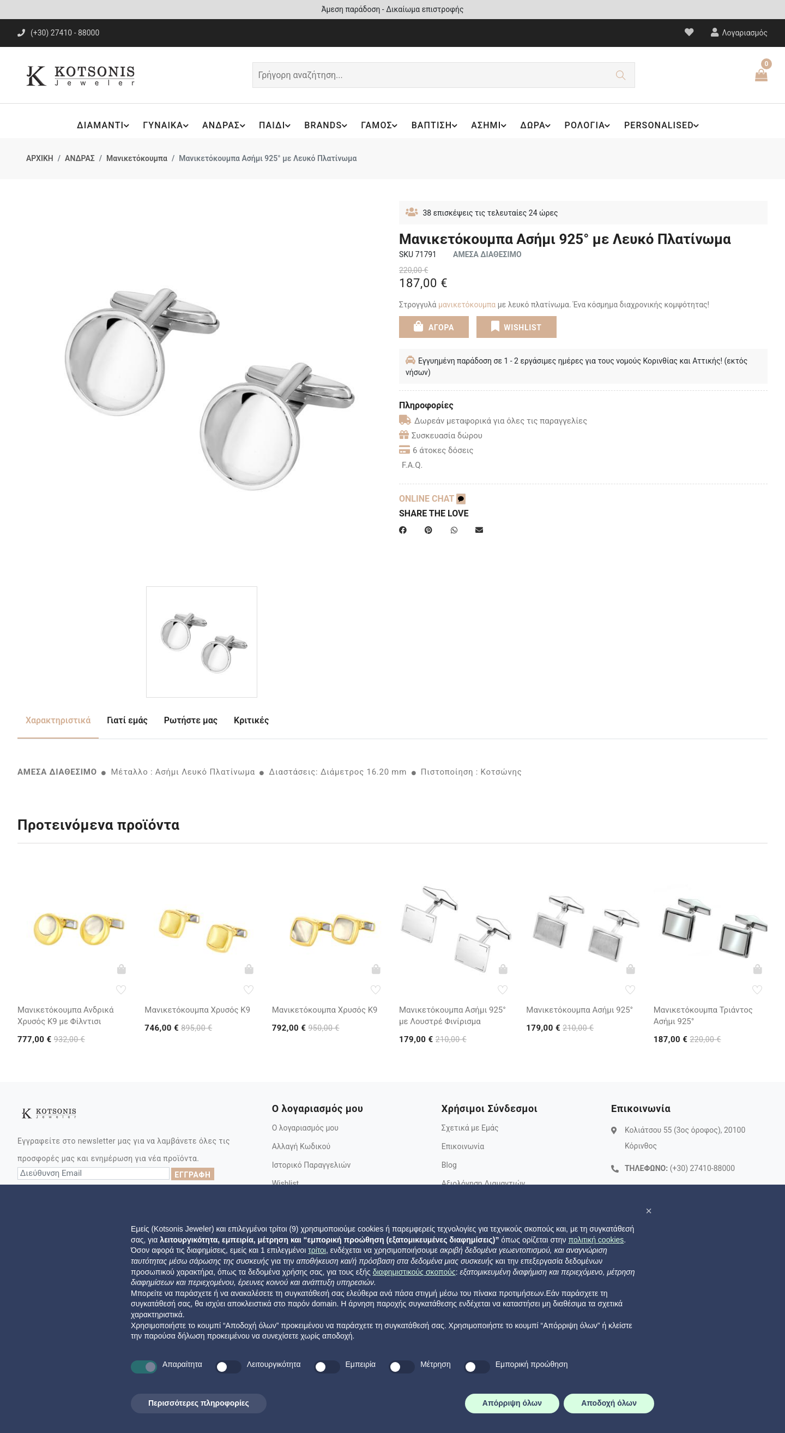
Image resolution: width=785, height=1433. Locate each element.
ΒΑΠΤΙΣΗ (435, 125)
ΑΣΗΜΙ (491, 125)
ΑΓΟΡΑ (434, 325)
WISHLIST (516, 325)
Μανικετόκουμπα (136, 158)
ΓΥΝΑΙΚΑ (162, 125)
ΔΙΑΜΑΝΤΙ (99, 125)
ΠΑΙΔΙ (273, 125)
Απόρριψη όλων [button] (512, 1403)
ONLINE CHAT (432, 498)
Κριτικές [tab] (251, 720)
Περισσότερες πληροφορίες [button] (198, 1403)
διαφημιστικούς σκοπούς (414, 1272)
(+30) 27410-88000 (702, 1167)
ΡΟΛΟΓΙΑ (591, 125)
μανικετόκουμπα (467, 304)
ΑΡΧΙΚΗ (39, 158)
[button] (648, 1211)
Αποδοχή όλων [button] (609, 1403)
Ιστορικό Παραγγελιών (311, 1165)
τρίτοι (317, 1250)
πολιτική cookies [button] (596, 1239)
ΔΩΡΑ (538, 125)
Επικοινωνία (463, 1146)
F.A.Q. (412, 465)
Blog (449, 1165)
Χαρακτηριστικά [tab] (58, 720)
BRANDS (324, 125)
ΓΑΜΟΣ (379, 125)
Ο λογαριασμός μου (305, 1127)
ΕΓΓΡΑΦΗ (192, 1174)
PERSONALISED (666, 125)
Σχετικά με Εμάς (470, 1127)
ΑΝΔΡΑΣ (221, 125)
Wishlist (285, 1183)
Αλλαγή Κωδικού (301, 1146)
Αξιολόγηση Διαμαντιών (484, 1183)
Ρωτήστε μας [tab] (191, 720)
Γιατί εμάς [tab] (127, 720)
